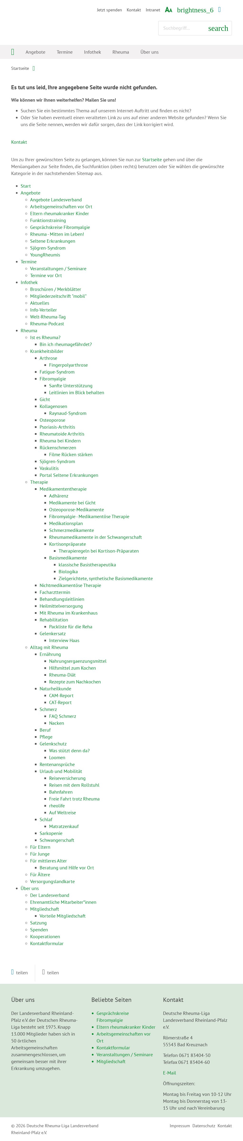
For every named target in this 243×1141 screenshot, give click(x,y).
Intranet (153, 10)
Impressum (180, 1125)
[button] (19, 973)
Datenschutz (203, 1125)
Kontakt (134, 10)
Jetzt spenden (109, 10)
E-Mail (169, 1073)
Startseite (20, 68)
